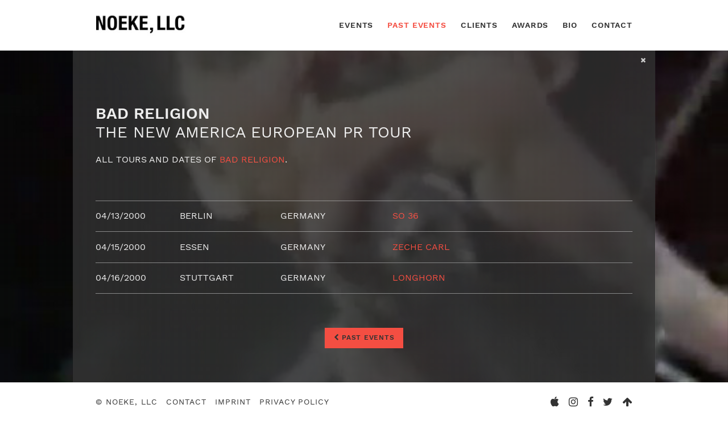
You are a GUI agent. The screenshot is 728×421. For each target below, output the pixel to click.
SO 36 (405, 215)
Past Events (416, 25)
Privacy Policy (294, 401)
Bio (569, 25)
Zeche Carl (421, 246)
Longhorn (418, 277)
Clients (479, 25)
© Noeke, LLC (127, 401)
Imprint (232, 401)
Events (356, 25)
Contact (612, 25)
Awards (530, 25)
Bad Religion (252, 159)
